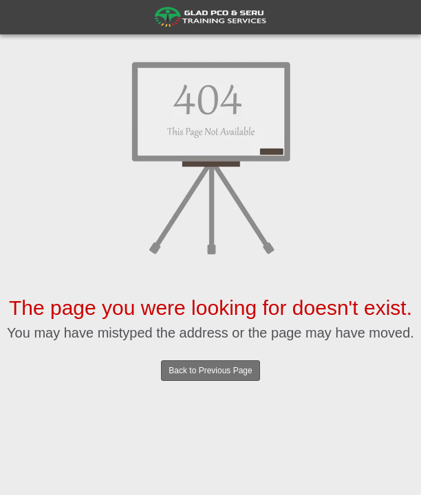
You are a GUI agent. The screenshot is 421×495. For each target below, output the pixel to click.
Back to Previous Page (210, 370)
